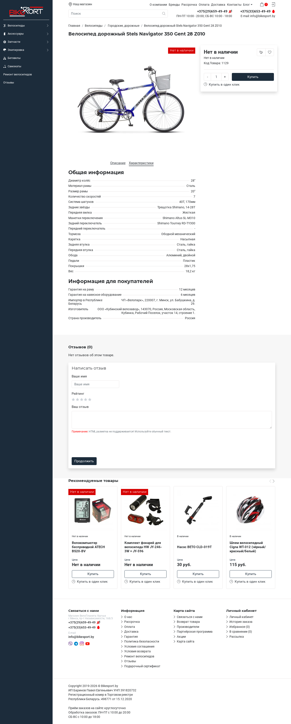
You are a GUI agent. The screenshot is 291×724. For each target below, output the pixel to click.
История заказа (240, 621)
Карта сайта (185, 641)
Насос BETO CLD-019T (194, 547)
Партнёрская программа (195, 631)
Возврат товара (188, 621)
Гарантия (131, 636)
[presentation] (105, 445)
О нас (128, 617)
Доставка (218, 4)
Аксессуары (13, 33)
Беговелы (12, 58)
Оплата (204, 4)
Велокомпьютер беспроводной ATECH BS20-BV (88, 547)
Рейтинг (78, 394)
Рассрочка (189, 4)
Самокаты (12, 66)
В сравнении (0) (240, 631)
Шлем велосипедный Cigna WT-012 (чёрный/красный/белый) (248, 547)
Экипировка (13, 50)
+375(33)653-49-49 (82, 627)
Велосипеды (14, 25)
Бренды (174, 4)
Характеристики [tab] (141, 163)
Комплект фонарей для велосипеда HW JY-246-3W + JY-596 (143, 547)
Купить (252, 77)
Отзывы (8, 82)
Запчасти (11, 42)
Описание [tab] (118, 163)
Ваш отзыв (80, 407)
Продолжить (84, 461)
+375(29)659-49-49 (82, 622)
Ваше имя (79, 376)
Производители (188, 626)
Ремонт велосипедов (17, 74)
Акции (181, 636)
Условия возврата (137, 651)
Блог (246, 4)
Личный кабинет (241, 617)
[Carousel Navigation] (272, 481)
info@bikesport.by (262, 16)
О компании (158, 4)
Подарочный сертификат (142, 666)
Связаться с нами (189, 617)
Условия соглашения (139, 646)
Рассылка (236, 636)
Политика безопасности (141, 641)
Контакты (234, 4)
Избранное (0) (239, 626)
